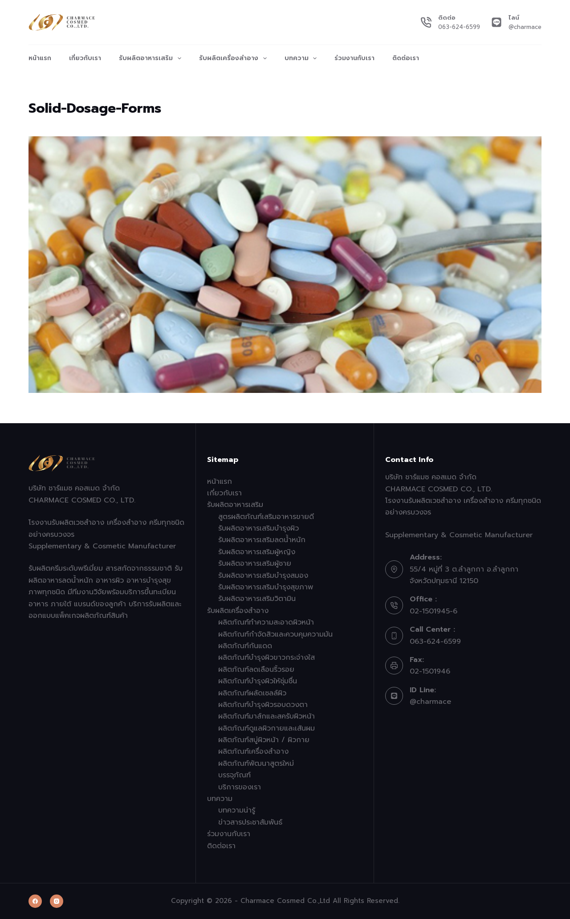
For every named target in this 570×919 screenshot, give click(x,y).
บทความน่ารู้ (236, 810)
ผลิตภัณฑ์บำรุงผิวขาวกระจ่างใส (266, 657)
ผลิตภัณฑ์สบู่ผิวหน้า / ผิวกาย (263, 740)
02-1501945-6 (433, 611)
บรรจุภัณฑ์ (234, 775)
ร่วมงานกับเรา (354, 58)
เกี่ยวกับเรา (85, 58)
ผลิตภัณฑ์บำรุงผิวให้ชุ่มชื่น (257, 681)
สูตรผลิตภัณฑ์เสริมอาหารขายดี (266, 516)
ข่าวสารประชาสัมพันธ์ (250, 822)
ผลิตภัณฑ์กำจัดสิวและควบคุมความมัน (275, 634)
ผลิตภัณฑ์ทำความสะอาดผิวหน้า (266, 622)
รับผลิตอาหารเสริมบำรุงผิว (258, 528)
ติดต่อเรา (405, 58)
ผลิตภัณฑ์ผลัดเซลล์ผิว (252, 693)
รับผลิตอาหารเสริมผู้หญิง (256, 552)
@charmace (525, 27)
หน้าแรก (39, 58)
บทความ (303, 58)
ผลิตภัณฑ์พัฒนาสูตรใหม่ (256, 763)
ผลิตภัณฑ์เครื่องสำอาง (253, 751)
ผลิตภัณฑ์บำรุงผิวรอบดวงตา (263, 704)
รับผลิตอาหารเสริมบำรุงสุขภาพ (265, 587)
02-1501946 (430, 671)
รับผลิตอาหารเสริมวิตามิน (257, 598)
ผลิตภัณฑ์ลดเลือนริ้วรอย (256, 669)
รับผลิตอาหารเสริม (152, 58)
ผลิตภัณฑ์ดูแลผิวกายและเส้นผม (266, 728)
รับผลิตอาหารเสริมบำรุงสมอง (263, 575)
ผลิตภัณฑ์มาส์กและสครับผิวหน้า (266, 716)
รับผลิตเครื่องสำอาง (234, 58)
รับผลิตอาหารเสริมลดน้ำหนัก (261, 540)
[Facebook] (35, 901)
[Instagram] (56, 901)
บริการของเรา (239, 787)
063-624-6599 (459, 27)
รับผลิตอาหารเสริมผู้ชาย (254, 563)
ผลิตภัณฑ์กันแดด (245, 646)
